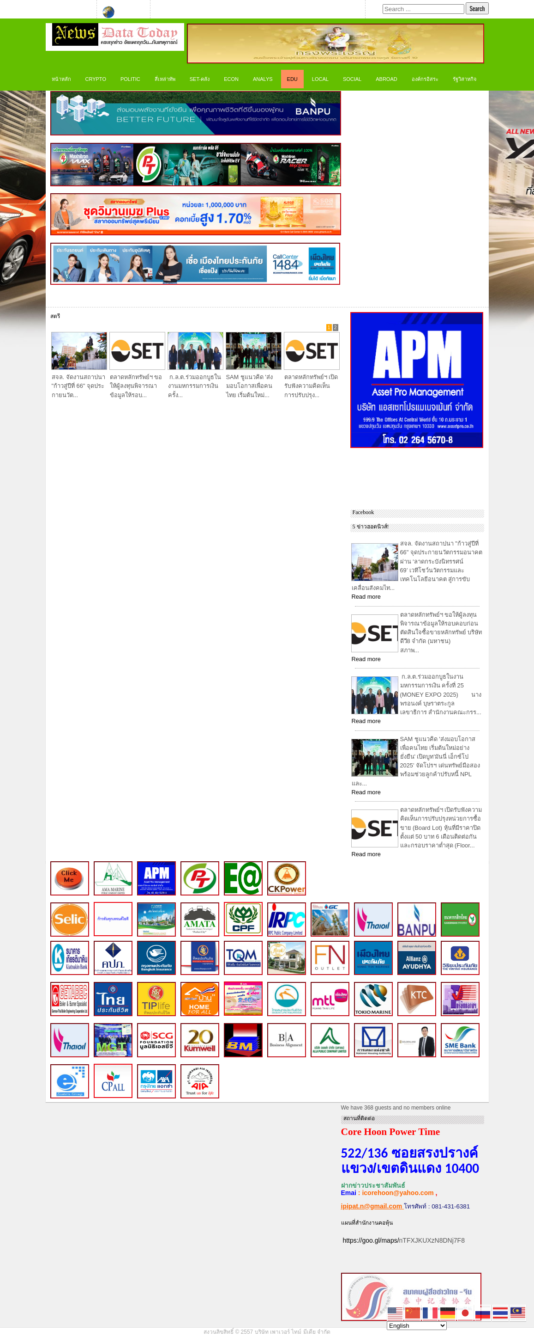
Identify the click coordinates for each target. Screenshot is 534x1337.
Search (477, 8)
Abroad (386, 79)
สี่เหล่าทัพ (165, 79)
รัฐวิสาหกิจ (464, 79)
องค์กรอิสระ (425, 79)
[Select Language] (417, 1325)
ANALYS (263, 79)
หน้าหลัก (61, 79)
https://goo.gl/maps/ (370, 1240)
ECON (231, 79)
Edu (292, 79)
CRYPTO (95, 79)
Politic (130, 79)
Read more (366, 596)
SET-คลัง (200, 79)
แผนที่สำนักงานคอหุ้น (367, 1223)
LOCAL (320, 79)
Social (352, 79)
